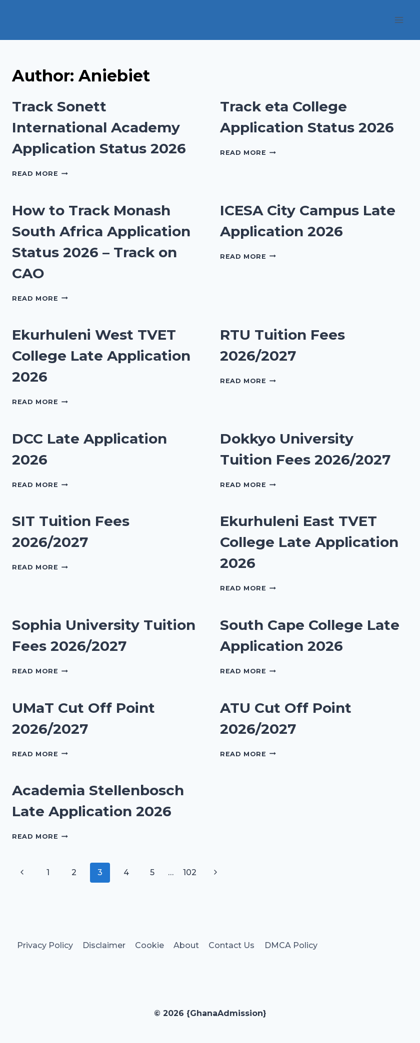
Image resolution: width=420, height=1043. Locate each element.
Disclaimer (104, 945)
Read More (40, 173)
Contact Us (231, 945)
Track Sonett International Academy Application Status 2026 (99, 127)
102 (189, 872)
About (186, 945)
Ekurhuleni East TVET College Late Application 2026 (309, 542)
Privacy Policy (45, 945)
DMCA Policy (291, 945)
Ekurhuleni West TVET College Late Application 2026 (101, 355)
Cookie (149, 945)
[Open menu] (399, 19)
